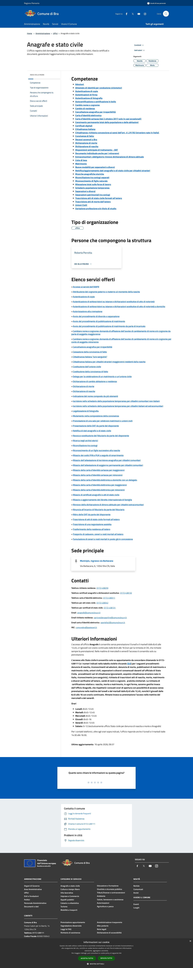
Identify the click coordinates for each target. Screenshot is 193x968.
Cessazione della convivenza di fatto (90, 352)
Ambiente (101, 896)
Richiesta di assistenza (70, 932)
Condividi (139, 45)
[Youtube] (137, 13)
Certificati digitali (83, 125)
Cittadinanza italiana (85, 129)
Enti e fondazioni (31, 896)
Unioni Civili (81, 205)
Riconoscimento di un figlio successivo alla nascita (96, 450)
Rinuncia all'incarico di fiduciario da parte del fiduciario (98, 509)
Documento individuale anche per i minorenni (97, 153)
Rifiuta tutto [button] (106, 958)
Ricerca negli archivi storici (85, 440)
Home (29, 33)
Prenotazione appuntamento (73, 922)
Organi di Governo (32, 885)
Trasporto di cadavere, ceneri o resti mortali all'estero (98, 534)
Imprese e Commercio (70, 896)
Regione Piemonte (31, 3)
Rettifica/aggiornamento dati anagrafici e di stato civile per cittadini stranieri (112, 170)
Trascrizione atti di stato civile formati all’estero (98, 198)
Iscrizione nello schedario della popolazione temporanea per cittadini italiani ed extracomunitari (118, 406)
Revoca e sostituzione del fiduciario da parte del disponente (101, 435)
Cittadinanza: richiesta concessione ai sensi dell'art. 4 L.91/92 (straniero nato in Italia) (117, 132)
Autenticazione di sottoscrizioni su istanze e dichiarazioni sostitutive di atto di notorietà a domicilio (119, 306)
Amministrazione (43, 33)
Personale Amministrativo (35, 903)
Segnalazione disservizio (71, 925)
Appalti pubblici (67, 899)
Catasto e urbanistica (70, 903)
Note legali (101, 929)
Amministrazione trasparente (109, 922)
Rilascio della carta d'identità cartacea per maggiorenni (98, 470)
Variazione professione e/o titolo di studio (95, 208)
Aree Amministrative (33, 889)
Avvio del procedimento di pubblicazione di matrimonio (99, 321)
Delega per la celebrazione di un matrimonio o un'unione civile (102, 376)
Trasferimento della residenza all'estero (91, 529)
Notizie (136, 885)
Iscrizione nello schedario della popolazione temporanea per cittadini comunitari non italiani (116, 401)
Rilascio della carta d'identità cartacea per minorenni (97, 475)
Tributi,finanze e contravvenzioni (111, 892)
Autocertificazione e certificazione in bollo (95, 101)
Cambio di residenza (85, 108)
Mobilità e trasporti (69, 909)
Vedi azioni (139, 50)
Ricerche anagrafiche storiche (89, 174)
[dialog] (96, 953)
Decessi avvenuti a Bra (86, 139)
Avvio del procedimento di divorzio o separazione (96, 316)
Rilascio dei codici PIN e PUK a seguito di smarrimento (98, 455)
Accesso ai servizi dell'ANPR (86, 286)
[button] (96, 964)
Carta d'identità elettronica (88, 115)
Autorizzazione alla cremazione (87, 311)
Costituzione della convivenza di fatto (90, 371)
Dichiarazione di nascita (86, 146)
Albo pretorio (102, 925)
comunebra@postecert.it (86, 627)
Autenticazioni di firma (86, 94)
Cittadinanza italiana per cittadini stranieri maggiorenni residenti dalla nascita (109, 361)
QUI (129, 663)
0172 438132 (126, 592)
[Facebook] (125, 13)
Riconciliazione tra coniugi (85, 445)
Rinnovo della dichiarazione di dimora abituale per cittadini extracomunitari (108, 504)
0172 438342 (102, 602)
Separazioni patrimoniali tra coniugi (92, 194)
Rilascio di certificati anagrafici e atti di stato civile (96, 494)
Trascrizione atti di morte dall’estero (93, 201)
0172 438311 (109, 597)
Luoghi (136, 907)
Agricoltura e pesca (105, 906)
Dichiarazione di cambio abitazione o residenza (95, 381)
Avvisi (136, 892)
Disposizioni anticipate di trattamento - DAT (96, 150)
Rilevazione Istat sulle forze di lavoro (93, 184)
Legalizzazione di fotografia (86, 411)
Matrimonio (81, 163)
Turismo (64, 906)
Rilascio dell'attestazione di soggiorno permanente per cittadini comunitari (108, 465)
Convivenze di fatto (84, 136)
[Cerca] (166, 14)
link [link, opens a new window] (120, 953)
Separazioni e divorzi (85, 191)
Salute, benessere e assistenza (110, 899)
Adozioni (79, 84)
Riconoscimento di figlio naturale (91, 181)
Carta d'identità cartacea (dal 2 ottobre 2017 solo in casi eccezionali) (108, 119)
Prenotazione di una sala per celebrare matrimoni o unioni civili (102, 421)
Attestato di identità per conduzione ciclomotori (98, 87)
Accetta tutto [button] (87, 958)
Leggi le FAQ (66, 929)
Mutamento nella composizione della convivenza (96, 416)
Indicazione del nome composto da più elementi (95, 396)
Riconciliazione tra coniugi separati (92, 177)
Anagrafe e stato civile (70, 885)
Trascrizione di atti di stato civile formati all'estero (96, 519)
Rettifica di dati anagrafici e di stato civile (92, 430)
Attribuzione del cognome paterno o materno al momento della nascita (106, 291)
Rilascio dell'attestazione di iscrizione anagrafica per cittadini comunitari (107, 460)
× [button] (190, 941)
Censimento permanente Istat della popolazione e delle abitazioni (106, 122)
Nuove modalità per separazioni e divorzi (95, 167)
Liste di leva (81, 160)
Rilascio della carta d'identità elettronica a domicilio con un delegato (105, 480)
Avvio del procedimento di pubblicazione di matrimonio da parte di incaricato (109, 326)
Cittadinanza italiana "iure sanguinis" (90, 356)
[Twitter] (131, 13)
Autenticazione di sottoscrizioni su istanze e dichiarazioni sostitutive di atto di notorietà (113, 301)
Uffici (55, 33)
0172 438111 (38, 932)
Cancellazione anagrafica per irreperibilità (95, 112)
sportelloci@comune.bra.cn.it (113, 622)
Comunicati (138, 889)
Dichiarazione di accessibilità (109, 932)
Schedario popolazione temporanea (92, 188)
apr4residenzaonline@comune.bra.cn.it (110, 617)
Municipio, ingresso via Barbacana (96, 560)
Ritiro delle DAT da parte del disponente (91, 514)
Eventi (136, 904)
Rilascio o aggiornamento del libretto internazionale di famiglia (102, 499)
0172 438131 (110, 607)
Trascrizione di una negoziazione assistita (92, 524)
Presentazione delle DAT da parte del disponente (96, 425)
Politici (27, 899)
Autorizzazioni (103, 902)
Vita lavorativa (67, 892)
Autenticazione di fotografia (88, 98)
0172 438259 (102, 588)
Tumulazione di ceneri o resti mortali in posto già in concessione (103, 539)
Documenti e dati (31, 906)
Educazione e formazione (107, 885)
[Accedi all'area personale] (156, 3)
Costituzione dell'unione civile (87, 366)
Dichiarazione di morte (86, 143)
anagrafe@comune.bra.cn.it (88, 612)
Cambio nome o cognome (87, 105)
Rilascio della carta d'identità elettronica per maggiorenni (100, 485)
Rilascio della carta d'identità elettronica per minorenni (99, 490)
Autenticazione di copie (86, 91)
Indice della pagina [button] (37, 75)
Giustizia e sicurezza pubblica (109, 889)
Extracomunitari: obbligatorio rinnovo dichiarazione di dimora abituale (109, 156)
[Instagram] (144, 13)
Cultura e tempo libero (70, 889)
